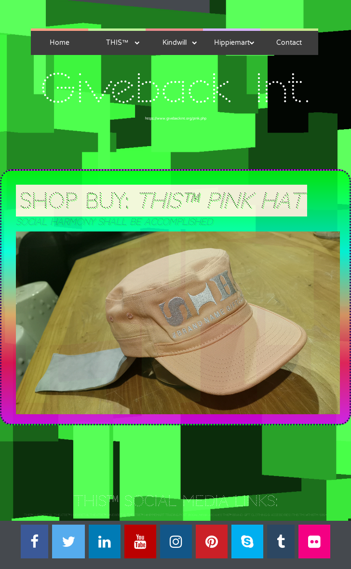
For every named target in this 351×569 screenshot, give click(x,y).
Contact (289, 43)
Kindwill (174, 43)
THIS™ (117, 43)
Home (59, 43)
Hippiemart (232, 43)
